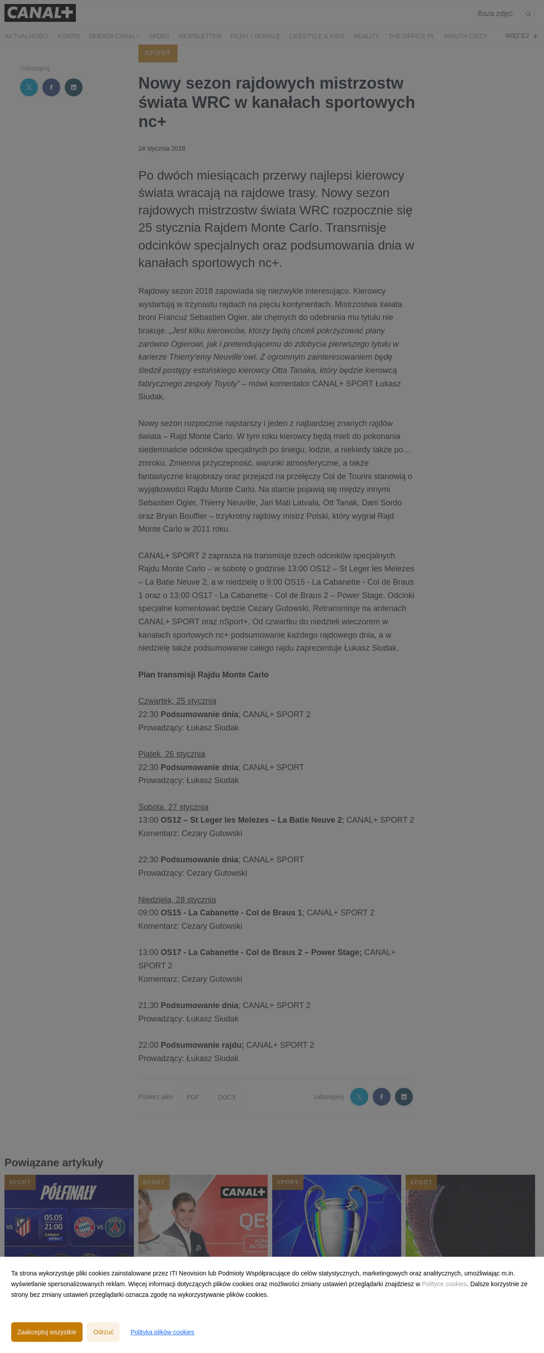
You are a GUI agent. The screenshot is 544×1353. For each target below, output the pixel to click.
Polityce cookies (444, 1283)
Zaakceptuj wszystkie (46, 1332)
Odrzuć (103, 1332)
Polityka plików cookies (162, 1332)
